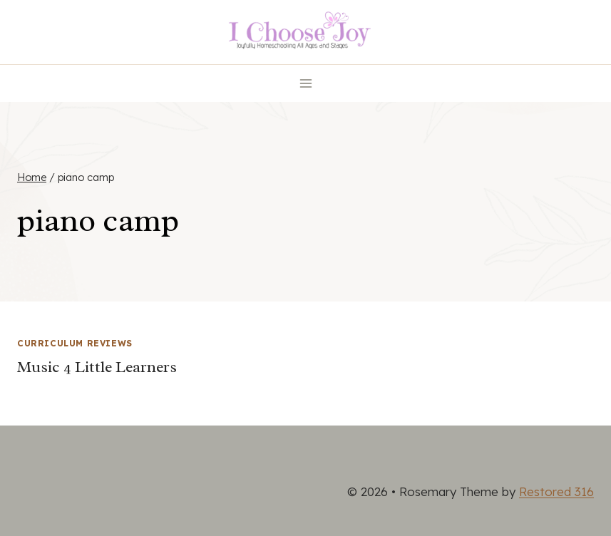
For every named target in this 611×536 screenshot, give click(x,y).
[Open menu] (305, 83)
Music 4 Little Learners (97, 367)
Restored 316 (556, 491)
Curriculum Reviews (75, 343)
